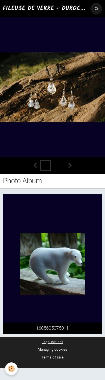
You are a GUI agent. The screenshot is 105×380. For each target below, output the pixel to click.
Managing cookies (52, 349)
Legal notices (52, 342)
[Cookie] (11, 368)
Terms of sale (53, 357)
